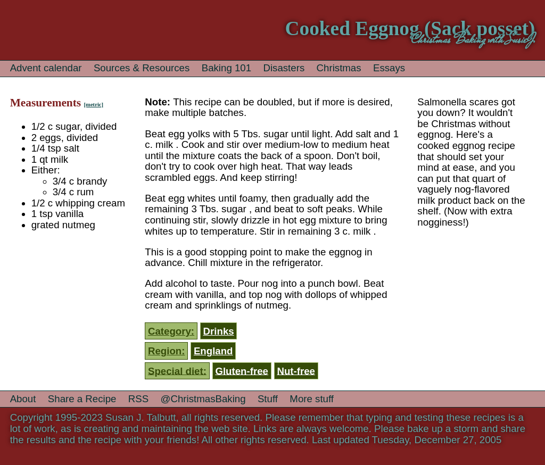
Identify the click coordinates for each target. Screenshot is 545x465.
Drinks (218, 331)
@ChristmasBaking (203, 398)
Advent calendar (46, 67)
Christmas (339, 67)
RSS (138, 398)
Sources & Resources (141, 67)
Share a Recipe (82, 398)
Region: (166, 350)
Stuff (268, 398)
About (23, 398)
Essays (389, 67)
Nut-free (296, 370)
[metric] (93, 104)
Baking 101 (226, 67)
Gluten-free (241, 370)
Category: (171, 331)
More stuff (312, 398)
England (213, 350)
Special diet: (177, 370)
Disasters (283, 67)
